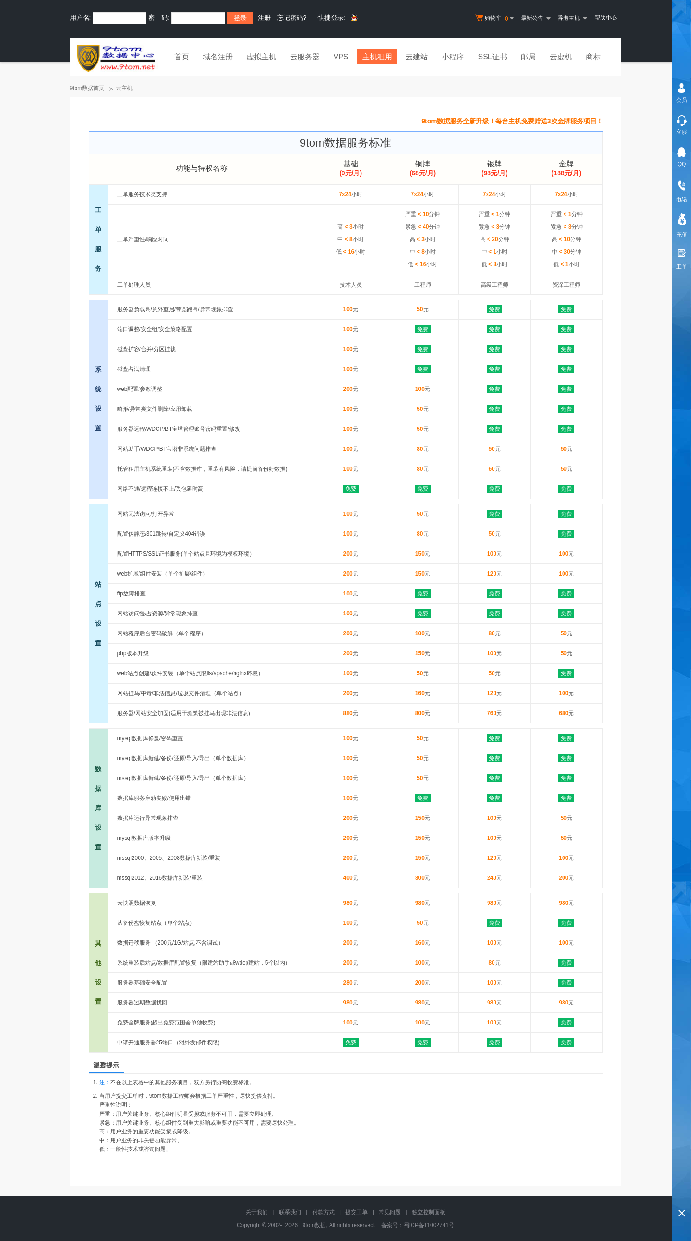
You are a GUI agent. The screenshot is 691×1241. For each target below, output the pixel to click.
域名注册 (218, 57)
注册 (264, 17)
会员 (681, 100)
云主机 (124, 88)
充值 (681, 234)
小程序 (453, 57)
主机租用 (377, 57)
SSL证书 (492, 57)
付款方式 (323, 1212)
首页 (181, 57)
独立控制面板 (428, 1212)
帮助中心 (606, 17)
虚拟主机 (261, 57)
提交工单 (356, 1212)
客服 (681, 132)
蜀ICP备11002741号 (429, 1225)
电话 (681, 199)
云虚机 (561, 57)
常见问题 (390, 1212)
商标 (593, 57)
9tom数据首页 (87, 88)
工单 (681, 266)
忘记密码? (292, 17)
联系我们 (290, 1212)
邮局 (528, 57)
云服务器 (305, 57)
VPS (341, 57)
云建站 (417, 57)
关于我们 (257, 1212)
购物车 (495, 18)
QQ (682, 164)
